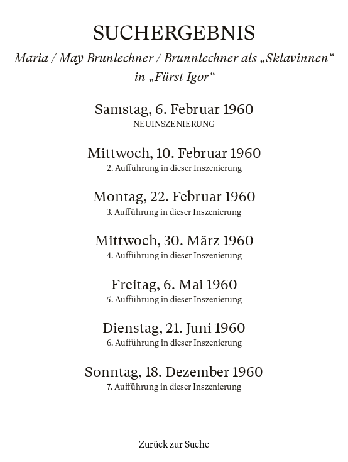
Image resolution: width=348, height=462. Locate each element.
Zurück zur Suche (174, 444)
